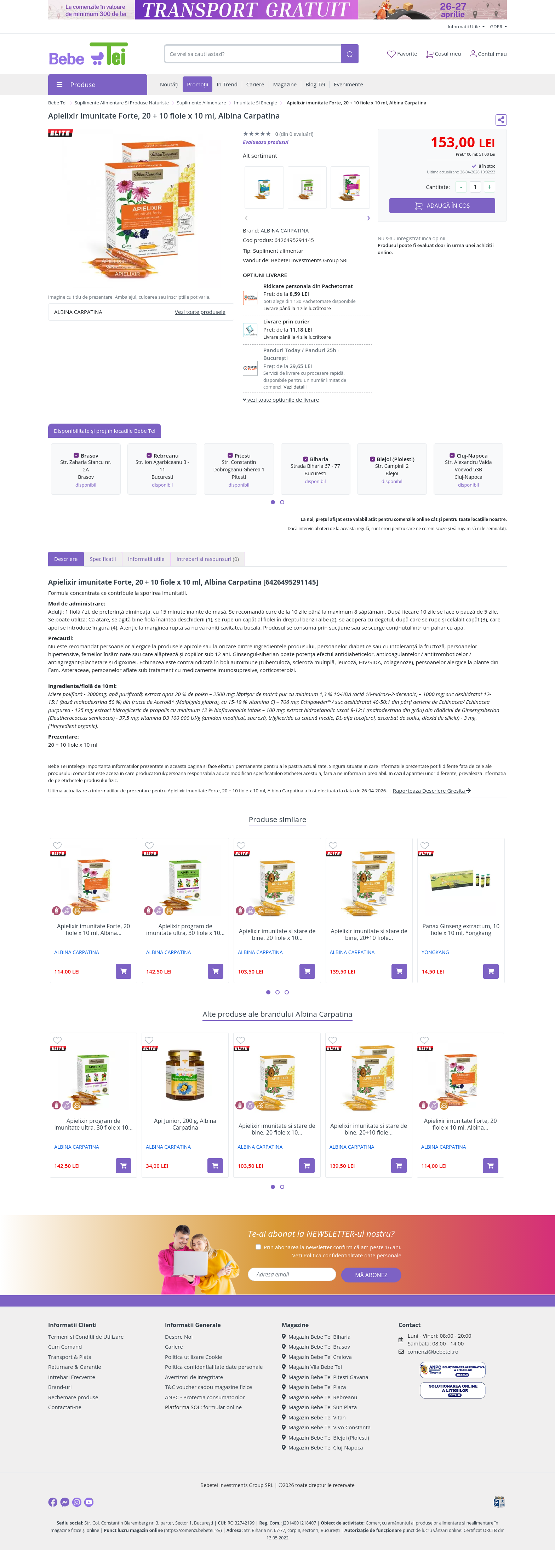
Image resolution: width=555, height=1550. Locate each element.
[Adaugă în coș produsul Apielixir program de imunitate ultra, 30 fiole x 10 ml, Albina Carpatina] (215, 971)
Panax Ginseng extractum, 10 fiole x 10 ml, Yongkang (460, 929)
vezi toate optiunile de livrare (281, 399)
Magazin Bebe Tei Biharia (316, 1336)
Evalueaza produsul (265, 142)
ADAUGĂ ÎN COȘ (442, 206)
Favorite (402, 54)
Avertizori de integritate (194, 1376)
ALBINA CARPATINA (285, 230)
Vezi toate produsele (200, 311)
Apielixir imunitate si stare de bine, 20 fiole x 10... (277, 934)
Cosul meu (443, 52)
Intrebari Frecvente (71, 1376)
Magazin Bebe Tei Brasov (316, 1346)
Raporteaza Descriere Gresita (432, 790)
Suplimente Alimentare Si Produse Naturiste (122, 102)
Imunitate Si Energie (255, 102)
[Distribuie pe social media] (501, 120)
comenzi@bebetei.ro (432, 1351)
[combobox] (252, 54)
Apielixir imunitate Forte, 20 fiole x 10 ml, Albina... (93, 929)
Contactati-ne (64, 1407)
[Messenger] (64, 1502)
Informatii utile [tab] (146, 558)
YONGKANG (435, 952)
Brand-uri (59, 1386)
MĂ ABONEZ (371, 1275)
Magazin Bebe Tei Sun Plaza (319, 1407)
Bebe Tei (57, 102)
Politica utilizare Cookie (193, 1356)
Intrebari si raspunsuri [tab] (208, 558)
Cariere (174, 1346)
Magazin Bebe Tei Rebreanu (319, 1397)
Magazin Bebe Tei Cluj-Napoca (322, 1447)
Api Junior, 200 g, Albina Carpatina (185, 1124)
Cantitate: (438, 186)
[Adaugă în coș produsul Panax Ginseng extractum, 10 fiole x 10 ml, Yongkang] (491, 971)
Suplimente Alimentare (201, 102)
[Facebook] (52, 1502)
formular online (222, 1407)
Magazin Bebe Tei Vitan (314, 1417)
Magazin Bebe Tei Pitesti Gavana (325, 1376)
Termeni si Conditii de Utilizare (86, 1336)
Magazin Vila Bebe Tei (312, 1366)
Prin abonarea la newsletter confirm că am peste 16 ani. (332, 1247)
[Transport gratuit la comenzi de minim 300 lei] (277, 9)
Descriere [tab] (66, 558)
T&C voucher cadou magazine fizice (208, 1386)
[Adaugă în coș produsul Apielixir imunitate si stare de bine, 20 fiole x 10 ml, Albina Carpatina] (307, 971)
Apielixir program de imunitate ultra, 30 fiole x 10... (185, 929)
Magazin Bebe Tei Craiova (317, 1356)
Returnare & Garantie (74, 1366)
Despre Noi (179, 1336)
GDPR (497, 26)
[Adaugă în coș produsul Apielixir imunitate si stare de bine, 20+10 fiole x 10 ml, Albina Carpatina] (399, 971)
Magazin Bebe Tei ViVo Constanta (326, 1427)
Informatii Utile (464, 26)
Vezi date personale (346, 1255)
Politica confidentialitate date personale (214, 1366)
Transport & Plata (69, 1356)
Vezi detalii (295, 387)
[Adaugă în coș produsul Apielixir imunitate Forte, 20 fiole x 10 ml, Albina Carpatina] (123, 971)
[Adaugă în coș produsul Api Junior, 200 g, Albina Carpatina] (215, 1165)
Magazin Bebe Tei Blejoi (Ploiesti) (325, 1437)
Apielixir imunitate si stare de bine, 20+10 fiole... (369, 934)
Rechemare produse (73, 1397)
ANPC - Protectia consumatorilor (205, 1397)
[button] (273, 502)
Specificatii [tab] (103, 558)
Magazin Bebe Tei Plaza (314, 1386)
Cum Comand (65, 1346)
